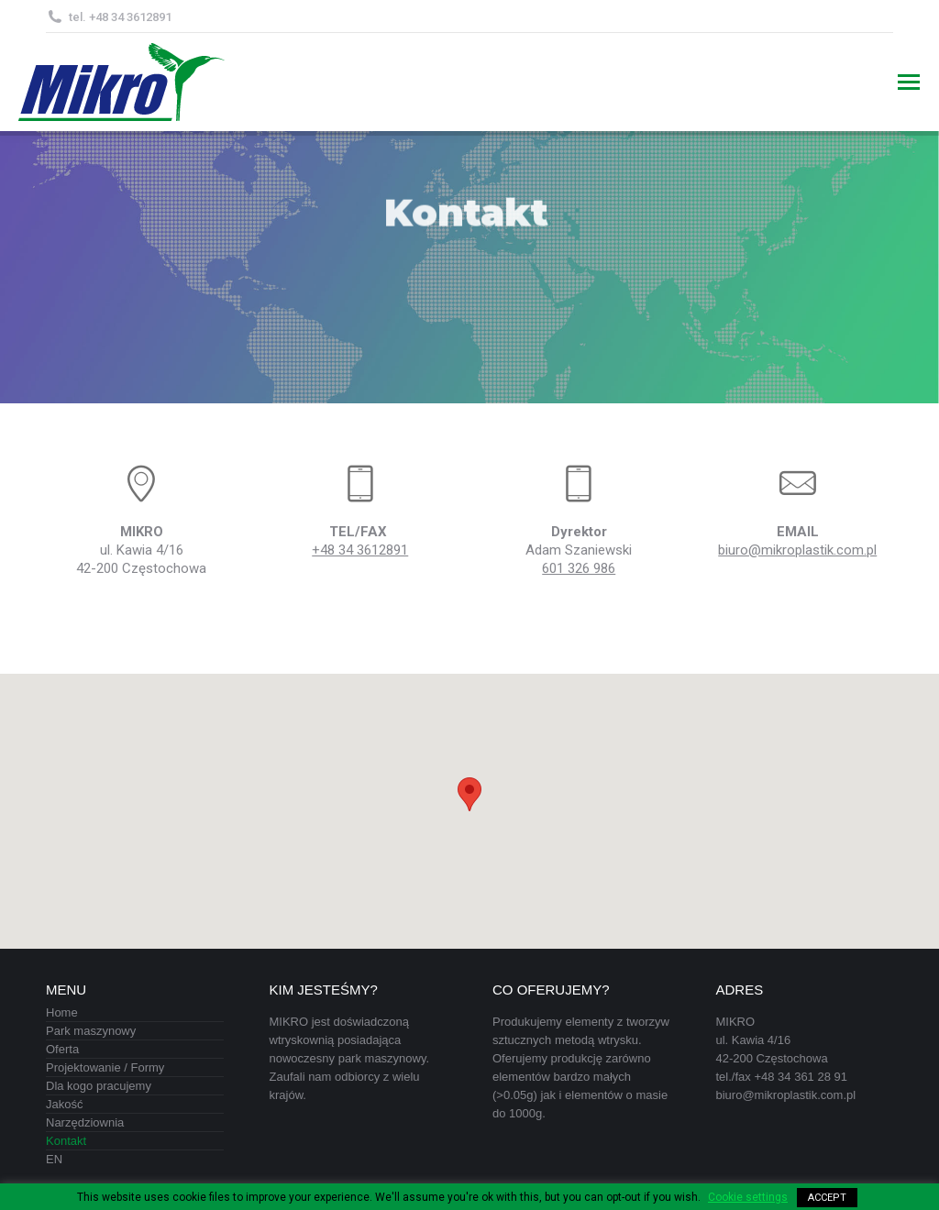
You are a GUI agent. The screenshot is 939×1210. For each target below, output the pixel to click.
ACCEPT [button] (827, 1198)
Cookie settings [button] (748, 1197)
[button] (469, 794)
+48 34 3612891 (360, 550)
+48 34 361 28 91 (800, 1077)
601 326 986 (578, 568)
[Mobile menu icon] (909, 82)
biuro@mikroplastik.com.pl (797, 550)
